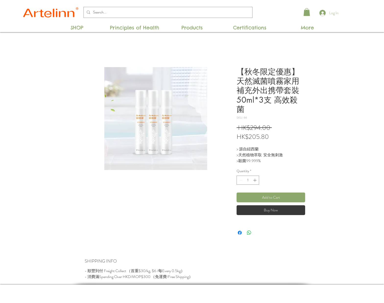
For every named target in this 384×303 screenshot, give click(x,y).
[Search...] (167, 12)
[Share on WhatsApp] (249, 233)
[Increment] (255, 180)
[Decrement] (240, 180)
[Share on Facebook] (240, 233)
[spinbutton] (247, 180)
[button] (306, 12)
